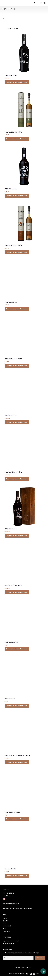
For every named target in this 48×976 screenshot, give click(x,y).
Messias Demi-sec (11, 642)
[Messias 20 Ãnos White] (24, 223)
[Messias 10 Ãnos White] (24, 109)
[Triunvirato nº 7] (24, 846)
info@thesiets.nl (8, 896)
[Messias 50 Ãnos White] (24, 563)
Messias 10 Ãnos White (13, 132)
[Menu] (44, 3)
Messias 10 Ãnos (11, 75)
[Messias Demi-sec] (24, 619)
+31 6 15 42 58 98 (8, 893)
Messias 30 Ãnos (11, 302)
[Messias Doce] (24, 676)
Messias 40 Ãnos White (13, 472)
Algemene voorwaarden (10, 941)
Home (2, 9)
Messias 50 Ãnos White (13, 585)
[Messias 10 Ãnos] (24, 53)
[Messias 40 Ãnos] (24, 393)
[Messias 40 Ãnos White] (24, 449)
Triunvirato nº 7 (10, 869)
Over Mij (5, 921)
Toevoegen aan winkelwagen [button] (16, 82)
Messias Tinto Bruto (12, 812)
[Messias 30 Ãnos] (24, 279)
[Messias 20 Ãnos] (24, 166)
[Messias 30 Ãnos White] (24, 336)
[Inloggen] (37, 3)
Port (4, 928)
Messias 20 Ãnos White (13, 245)
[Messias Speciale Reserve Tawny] (24, 733)
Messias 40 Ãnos (11, 415)
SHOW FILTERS (11, 27)
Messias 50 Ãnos (11, 529)
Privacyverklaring (8, 943)
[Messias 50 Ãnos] (24, 506)
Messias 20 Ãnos (11, 189)
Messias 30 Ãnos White (13, 359)
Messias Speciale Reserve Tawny (17, 755)
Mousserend (7, 926)
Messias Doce (10, 699)
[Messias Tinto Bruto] (24, 789)
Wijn (4, 923)
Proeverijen (6, 931)
